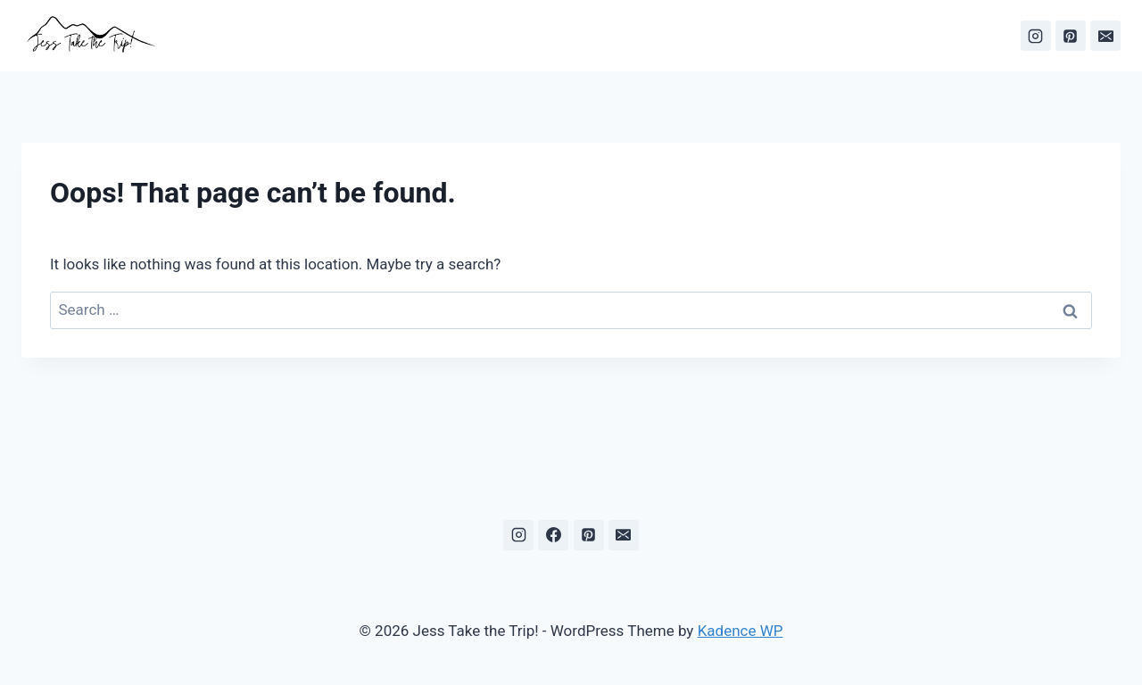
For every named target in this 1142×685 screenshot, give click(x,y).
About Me (675, 35)
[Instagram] (1036, 36)
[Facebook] (553, 535)
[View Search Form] (408, 36)
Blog (507, 35)
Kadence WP (740, 631)
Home (453, 35)
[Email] (1105, 36)
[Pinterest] (1070, 36)
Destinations (583, 35)
